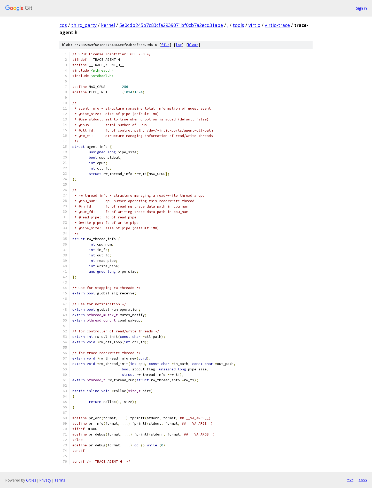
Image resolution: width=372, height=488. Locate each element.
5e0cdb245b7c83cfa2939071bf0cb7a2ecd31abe (171, 25)
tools (238, 25)
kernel (108, 25)
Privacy (45, 480)
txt (350, 480)
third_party (84, 25)
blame (193, 45)
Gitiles (31, 480)
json (363, 480)
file (165, 45)
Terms (59, 480)
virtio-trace (277, 25)
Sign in (361, 8)
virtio (254, 25)
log (179, 45)
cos (63, 25)
